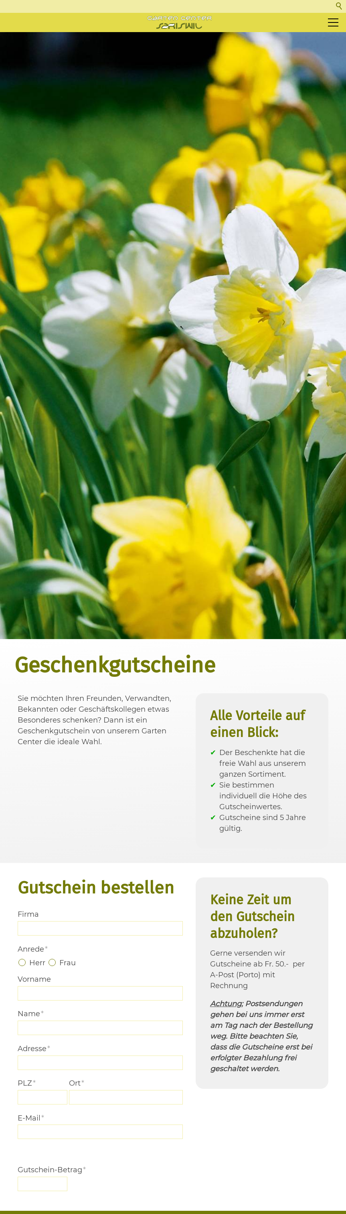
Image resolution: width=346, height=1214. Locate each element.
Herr (37, 1011)
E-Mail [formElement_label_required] (31, 1166)
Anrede (33, 997)
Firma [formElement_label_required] (28, 962)
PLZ (27, 1131)
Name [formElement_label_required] (31, 1062)
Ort (76, 1131)
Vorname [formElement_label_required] (34, 1027)
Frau (67, 1011)
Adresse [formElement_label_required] (34, 1097)
